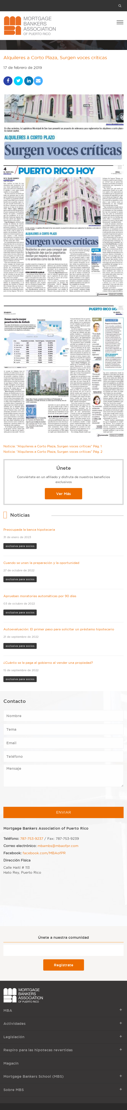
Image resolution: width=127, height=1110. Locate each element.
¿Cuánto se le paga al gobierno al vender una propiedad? (48, 662)
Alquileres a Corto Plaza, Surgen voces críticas (55, 57)
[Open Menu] (120, 22)
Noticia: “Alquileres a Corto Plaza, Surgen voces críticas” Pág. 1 (52, 446)
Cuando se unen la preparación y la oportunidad (41, 563)
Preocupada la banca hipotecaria (29, 529)
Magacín (11, 1063)
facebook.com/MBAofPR (44, 853)
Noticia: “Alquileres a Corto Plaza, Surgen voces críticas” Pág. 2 (52, 451)
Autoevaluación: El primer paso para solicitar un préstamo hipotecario (58, 629)
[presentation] (37, 798)
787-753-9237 (31, 838)
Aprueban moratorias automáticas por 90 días (39, 596)
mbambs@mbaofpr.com (58, 846)
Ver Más (63, 494)
